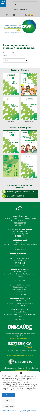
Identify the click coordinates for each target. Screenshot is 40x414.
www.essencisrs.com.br (20, 371)
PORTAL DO (20, 9)
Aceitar (8, 395)
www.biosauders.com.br (20, 338)
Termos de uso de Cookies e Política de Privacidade (9, 410)
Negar (8, 400)
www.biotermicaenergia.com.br (20, 356)
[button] (21, 373)
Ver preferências (8, 406)
